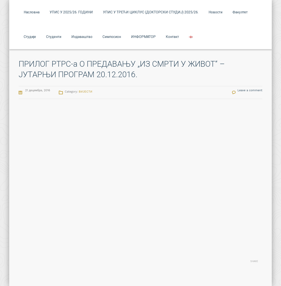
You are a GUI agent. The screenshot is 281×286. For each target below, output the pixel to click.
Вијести (85, 91)
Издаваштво (81, 37)
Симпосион (112, 37)
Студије (30, 37)
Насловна (32, 12)
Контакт (172, 37)
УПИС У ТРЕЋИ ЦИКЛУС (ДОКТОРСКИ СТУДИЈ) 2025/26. (150, 12)
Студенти (53, 37)
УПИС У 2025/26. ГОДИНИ (71, 12)
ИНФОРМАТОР (143, 37)
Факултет (240, 12)
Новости (215, 12)
